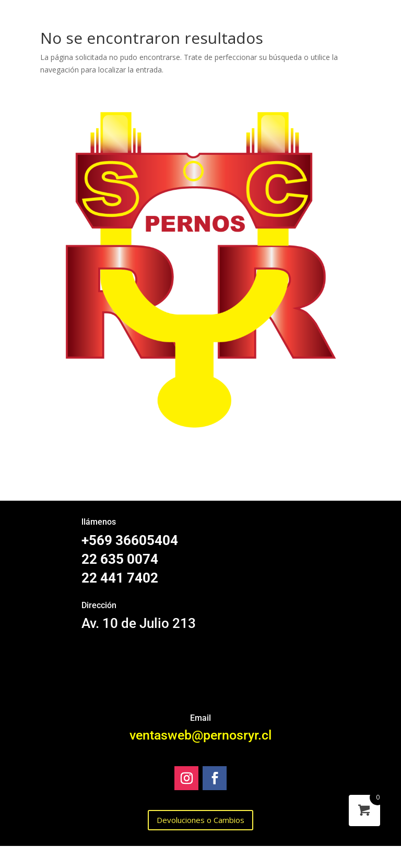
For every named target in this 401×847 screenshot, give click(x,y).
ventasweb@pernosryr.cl (200, 735)
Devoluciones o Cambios (200, 820)
